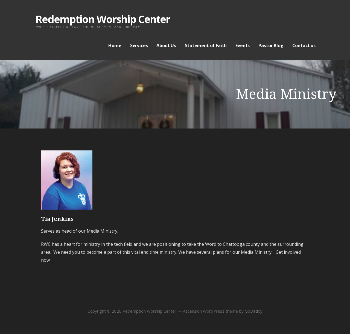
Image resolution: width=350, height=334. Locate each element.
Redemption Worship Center (103, 19)
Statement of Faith (206, 45)
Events (242, 45)
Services (139, 45)
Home (114, 45)
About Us (166, 45)
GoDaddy (253, 311)
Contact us (304, 45)
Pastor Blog (270, 45)
